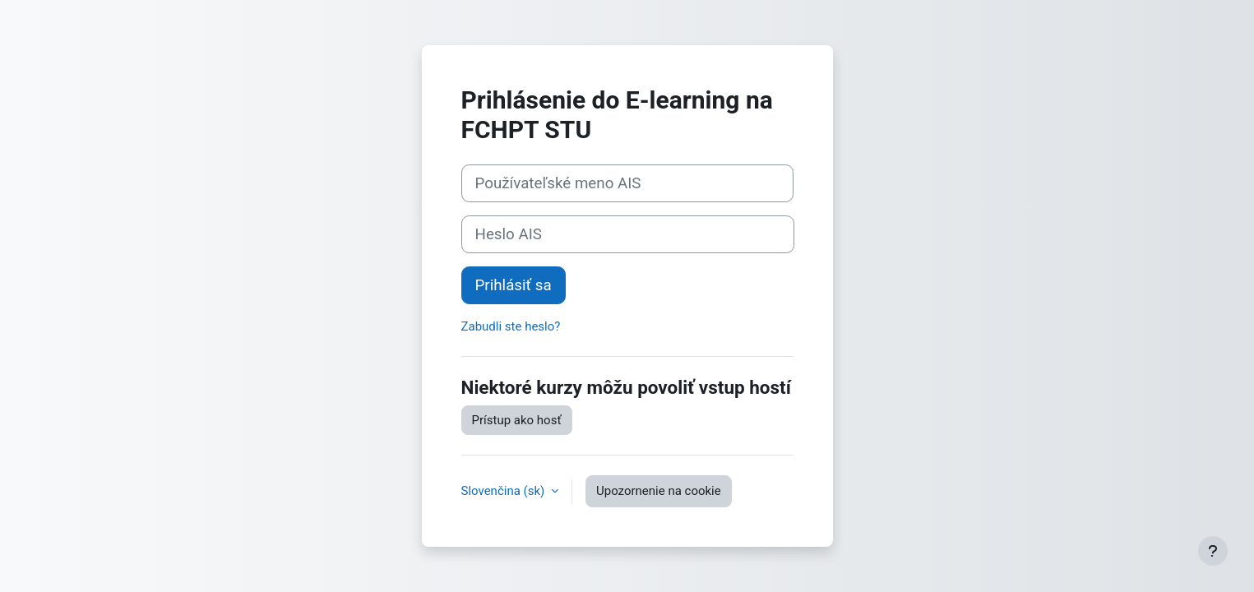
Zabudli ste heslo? (511, 326)
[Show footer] (1213, 551)
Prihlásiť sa (513, 285)
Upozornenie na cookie (658, 490)
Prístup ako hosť (517, 420)
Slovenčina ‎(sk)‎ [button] (504, 490)
